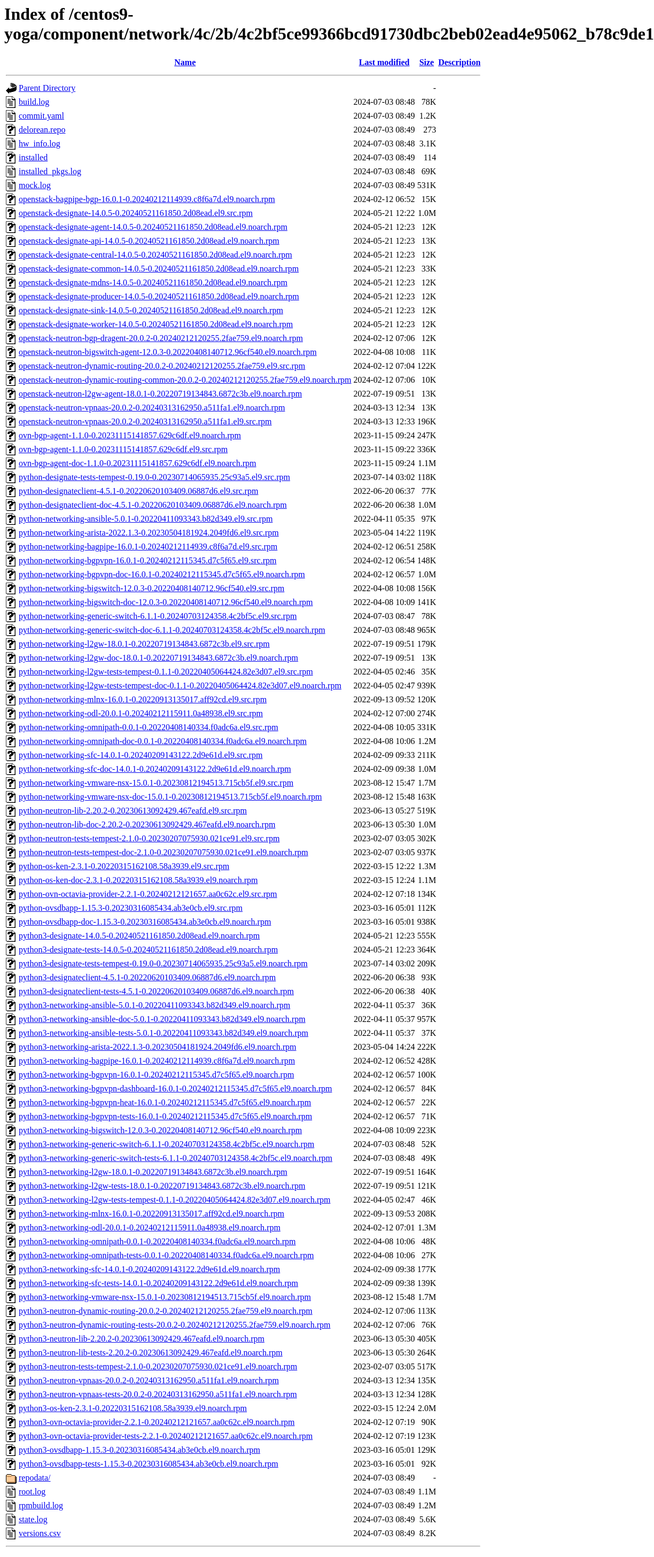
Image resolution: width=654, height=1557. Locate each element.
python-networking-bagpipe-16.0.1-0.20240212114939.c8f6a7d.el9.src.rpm (148, 546)
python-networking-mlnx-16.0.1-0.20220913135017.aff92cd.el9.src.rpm (143, 699)
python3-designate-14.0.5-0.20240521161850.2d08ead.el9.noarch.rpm (139, 935)
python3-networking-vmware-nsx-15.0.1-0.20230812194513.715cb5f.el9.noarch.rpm (165, 1297)
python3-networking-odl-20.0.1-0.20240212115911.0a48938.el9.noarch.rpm (150, 1227)
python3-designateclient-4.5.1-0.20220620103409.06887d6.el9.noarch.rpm (147, 977)
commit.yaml (41, 115)
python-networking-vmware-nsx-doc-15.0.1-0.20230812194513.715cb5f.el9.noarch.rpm (170, 796)
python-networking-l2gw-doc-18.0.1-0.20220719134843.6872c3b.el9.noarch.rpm (158, 657)
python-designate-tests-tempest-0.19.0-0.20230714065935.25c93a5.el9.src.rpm (154, 477)
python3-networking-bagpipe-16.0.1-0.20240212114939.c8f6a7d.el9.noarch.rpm (157, 1060)
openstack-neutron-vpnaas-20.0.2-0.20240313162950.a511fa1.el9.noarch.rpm (152, 407)
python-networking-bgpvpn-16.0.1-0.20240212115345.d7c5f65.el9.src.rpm (147, 560)
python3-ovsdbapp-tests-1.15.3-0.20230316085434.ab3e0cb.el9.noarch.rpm (148, 1463)
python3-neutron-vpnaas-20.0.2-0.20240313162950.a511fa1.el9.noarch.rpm (149, 1380)
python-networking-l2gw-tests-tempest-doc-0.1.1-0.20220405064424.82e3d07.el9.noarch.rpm (180, 685)
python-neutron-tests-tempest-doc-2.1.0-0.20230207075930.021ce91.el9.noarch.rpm (163, 852)
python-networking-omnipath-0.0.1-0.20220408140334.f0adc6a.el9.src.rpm (148, 727)
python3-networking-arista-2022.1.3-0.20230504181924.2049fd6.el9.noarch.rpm (157, 1046)
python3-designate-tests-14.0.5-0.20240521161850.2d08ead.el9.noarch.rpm (148, 949)
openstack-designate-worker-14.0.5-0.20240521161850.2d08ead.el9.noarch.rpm (156, 324)
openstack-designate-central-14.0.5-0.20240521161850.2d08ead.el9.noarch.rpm (155, 254)
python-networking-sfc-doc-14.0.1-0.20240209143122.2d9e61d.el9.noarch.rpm (155, 768)
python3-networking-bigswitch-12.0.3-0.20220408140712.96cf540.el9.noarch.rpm (160, 1130)
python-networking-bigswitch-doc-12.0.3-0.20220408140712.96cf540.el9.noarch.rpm (166, 602)
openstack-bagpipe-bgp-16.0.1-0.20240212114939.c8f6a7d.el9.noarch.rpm (147, 199)
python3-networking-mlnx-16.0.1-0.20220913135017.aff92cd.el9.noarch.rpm (151, 1213)
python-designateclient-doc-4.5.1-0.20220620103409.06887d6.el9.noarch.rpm (153, 504)
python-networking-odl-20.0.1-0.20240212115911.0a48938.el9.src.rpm (141, 713)
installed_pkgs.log (50, 171)
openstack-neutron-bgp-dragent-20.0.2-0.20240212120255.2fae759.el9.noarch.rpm (161, 338)
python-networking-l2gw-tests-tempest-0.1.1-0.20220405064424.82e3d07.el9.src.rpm (166, 671)
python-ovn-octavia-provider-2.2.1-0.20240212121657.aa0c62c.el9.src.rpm (148, 893)
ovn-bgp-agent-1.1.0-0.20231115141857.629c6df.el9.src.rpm (123, 449)
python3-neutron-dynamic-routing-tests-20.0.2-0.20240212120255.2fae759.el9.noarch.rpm (174, 1324)
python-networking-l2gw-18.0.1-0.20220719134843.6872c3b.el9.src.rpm (144, 643)
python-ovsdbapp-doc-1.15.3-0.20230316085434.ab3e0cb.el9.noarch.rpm (145, 921)
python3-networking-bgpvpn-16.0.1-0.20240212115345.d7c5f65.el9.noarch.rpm (156, 1074)
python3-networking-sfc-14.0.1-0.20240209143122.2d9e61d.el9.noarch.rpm (149, 1269)
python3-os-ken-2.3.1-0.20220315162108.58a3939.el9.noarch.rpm (133, 1408)
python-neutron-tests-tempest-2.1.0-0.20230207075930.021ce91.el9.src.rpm (149, 838)
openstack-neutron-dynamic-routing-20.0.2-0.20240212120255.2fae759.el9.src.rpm (162, 365)
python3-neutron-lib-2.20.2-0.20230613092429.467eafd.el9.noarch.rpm (141, 1338)
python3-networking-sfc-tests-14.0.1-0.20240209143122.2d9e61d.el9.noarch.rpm (158, 1283)
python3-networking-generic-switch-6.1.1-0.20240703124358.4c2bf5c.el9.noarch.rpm (166, 1144)
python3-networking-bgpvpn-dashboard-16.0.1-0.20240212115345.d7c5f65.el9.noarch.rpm (175, 1088)
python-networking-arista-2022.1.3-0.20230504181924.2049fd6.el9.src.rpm (149, 532)
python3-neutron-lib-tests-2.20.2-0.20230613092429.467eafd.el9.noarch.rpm (151, 1352)
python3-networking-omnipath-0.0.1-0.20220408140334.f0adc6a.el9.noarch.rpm (157, 1241)
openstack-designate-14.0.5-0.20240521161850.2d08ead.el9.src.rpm (136, 213)
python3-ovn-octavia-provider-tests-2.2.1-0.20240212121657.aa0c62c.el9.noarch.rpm (166, 1435)
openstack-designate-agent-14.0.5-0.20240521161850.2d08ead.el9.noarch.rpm (153, 226)
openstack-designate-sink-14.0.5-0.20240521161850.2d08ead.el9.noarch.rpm (151, 310)
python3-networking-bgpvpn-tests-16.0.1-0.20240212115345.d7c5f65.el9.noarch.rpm (165, 1116)
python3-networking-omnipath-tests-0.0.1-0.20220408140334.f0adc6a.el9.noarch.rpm (166, 1255)
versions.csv (40, 1533)
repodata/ (35, 1477)
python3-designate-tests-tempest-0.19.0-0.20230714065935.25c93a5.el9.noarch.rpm (163, 963)
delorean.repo (42, 129)
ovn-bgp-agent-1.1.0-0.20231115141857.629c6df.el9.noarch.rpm (130, 435)
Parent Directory (47, 87)
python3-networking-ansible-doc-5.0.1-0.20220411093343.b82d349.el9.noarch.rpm (162, 1019)
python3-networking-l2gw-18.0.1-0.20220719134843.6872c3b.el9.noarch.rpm (153, 1171)
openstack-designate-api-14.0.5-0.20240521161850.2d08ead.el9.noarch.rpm (149, 240)
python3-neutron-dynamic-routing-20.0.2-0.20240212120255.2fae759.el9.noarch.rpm (166, 1310)
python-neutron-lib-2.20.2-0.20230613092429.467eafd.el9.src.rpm (133, 810)
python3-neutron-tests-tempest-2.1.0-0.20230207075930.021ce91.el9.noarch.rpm (158, 1366)
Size (426, 62)
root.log (32, 1491)
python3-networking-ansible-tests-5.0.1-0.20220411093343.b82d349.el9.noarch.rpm (163, 1032)
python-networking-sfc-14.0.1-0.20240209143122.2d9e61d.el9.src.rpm (140, 755)
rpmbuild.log (41, 1505)
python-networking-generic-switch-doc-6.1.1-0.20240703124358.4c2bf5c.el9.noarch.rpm (172, 629)
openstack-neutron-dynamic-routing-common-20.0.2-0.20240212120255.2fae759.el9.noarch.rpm (185, 379)
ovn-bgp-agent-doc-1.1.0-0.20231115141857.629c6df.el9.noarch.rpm (137, 463)
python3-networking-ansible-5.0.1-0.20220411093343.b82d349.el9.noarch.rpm (154, 1005)
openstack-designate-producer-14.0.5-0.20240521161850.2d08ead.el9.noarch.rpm (159, 296)
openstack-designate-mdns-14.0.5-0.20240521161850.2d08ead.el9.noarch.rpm (153, 282)
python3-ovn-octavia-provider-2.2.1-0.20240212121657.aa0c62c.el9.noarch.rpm (156, 1422)
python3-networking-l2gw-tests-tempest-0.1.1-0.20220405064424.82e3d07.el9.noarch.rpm (174, 1199)
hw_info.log (39, 143)
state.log (33, 1519)
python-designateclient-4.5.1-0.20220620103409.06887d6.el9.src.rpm (138, 490)
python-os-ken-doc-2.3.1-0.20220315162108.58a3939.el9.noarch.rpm (138, 880)
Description (459, 62)
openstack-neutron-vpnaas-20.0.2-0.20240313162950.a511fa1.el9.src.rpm (145, 421)
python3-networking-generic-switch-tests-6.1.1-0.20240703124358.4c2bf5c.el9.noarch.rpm (175, 1158)
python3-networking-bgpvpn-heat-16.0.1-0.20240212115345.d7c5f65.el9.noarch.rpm (165, 1102)
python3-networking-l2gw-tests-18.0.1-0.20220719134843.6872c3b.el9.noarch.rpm (162, 1185)
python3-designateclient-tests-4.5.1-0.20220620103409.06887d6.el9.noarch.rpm (156, 991)
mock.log (35, 185)
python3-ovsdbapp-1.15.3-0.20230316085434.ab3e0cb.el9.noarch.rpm (139, 1449)
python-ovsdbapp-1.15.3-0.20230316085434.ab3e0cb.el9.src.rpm (131, 907)
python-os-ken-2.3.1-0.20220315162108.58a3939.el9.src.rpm (124, 866)
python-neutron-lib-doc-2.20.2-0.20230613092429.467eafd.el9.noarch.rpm (147, 824)
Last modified (384, 62)
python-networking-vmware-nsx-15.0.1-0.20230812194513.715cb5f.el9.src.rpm (156, 782)
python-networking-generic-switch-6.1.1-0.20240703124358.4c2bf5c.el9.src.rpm (158, 616)
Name (185, 62)
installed (33, 157)
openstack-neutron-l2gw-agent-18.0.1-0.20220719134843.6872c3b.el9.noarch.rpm (160, 393)
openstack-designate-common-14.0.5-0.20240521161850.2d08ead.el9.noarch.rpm (159, 268)
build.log (34, 101)
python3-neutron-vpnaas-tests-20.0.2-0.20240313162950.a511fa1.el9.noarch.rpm (158, 1394)
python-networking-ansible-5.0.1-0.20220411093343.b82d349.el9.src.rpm (145, 518)
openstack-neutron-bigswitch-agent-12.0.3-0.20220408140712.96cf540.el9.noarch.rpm (168, 352)
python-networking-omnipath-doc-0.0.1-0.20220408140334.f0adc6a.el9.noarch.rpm (163, 741)
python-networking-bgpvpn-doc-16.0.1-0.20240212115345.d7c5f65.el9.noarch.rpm (162, 574)
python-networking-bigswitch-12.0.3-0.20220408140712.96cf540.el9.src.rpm (151, 588)
